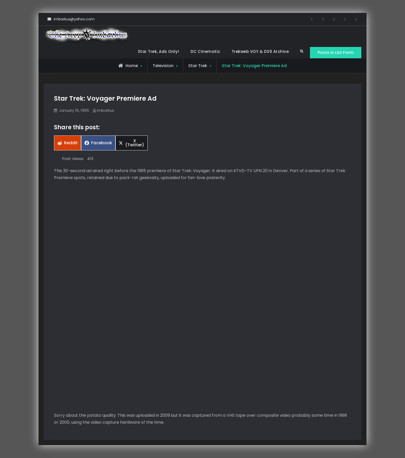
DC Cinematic (205, 51)
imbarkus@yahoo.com (74, 19)
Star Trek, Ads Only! (158, 51)
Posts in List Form (336, 52)
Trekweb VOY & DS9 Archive (260, 51)
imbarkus (105, 110)
